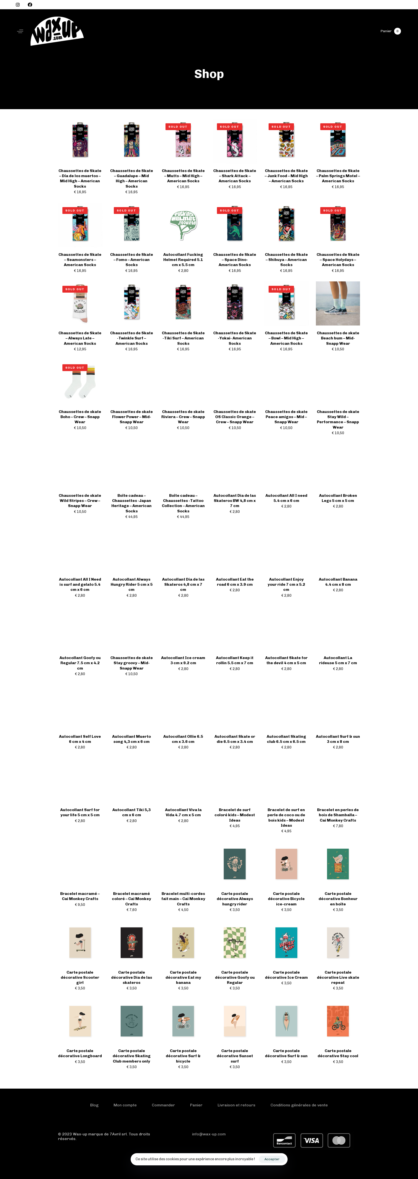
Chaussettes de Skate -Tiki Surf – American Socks (183, 338)
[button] (20, 31)
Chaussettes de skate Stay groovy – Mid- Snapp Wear (131, 663)
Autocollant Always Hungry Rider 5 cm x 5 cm (132, 584)
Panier (196, 1105)
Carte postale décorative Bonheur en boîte (338, 898)
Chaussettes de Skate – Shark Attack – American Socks (234, 175)
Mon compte (125, 1105)
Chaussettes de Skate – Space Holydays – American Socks (338, 259)
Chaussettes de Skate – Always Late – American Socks (79, 338)
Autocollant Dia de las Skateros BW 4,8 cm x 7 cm (235, 500)
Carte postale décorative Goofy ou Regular (235, 977)
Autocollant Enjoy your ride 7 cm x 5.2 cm (286, 584)
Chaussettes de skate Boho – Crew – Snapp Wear (80, 416)
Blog (94, 1105)
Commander (163, 1105)
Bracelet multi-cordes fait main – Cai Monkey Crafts (183, 898)
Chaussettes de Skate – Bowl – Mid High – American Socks (286, 338)
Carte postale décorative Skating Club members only (132, 1056)
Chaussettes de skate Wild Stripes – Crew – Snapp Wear (80, 500)
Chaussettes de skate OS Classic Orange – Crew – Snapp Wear (235, 416)
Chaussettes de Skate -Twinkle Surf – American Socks (131, 338)
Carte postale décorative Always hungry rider (235, 898)
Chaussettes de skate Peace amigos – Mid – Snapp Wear (286, 416)
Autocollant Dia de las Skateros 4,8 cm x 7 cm (183, 584)
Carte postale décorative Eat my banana (183, 977)
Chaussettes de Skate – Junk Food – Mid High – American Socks (286, 175)
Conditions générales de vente (299, 1105)
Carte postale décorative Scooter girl (80, 977)
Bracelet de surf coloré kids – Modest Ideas (234, 815)
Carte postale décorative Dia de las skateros (131, 977)
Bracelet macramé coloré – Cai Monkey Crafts (131, 898)
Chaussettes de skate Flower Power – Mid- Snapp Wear (131, 416)
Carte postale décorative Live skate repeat (338, 977)
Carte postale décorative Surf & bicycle (183, 1056)
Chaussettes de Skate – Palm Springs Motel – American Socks (338, 175)
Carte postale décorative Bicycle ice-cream (286, 898)
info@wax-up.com (209, 1134)
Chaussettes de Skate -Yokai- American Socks (234, 338)
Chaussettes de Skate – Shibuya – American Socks (286, 259)
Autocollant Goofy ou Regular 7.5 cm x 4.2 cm (80, 663)
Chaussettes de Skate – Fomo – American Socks (131, 259)
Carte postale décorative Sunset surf (235, 1056)
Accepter (272, 1159)
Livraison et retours (236, 1105)
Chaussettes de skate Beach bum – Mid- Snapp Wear (338, 338)
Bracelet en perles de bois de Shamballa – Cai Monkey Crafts (338, 815)
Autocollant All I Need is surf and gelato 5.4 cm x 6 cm (80, 584)
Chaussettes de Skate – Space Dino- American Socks (234, 259)
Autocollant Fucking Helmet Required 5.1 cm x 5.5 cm (183, 259)
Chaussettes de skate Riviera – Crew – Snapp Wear (183, 416)
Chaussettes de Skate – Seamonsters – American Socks (79, 259)
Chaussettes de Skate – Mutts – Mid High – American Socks (183, 175)
